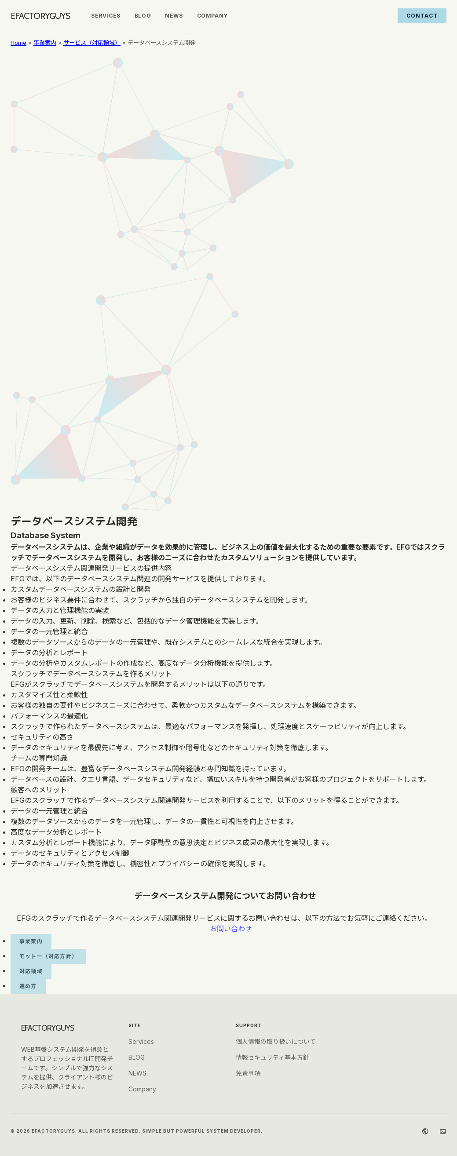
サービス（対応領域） (92, 42)
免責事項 (248, 1073)
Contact (422, 15)
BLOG (143, 15)
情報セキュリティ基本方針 (272, 1057)
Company (212, 15)
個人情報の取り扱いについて (276, 1041)
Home (18, 42)
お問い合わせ (231, 928)
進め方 (28, 986)
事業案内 (44, 42)
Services (106, 15)
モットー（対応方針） (48, 956)
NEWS (174, 15)
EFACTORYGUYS (40, 16)
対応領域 (31, 971)
